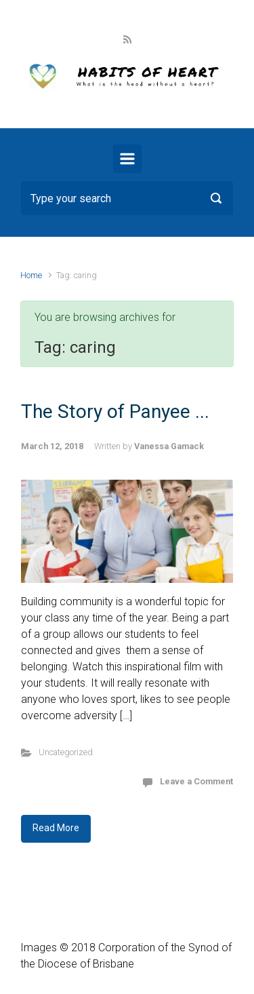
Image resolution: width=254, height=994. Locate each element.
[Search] (127, 198)
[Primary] (127, 159)
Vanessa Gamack (169, 446)
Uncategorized (66, 752)
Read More (56, 827)
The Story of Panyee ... (115, 411)
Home (31, 275)
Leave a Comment (196, 781)
